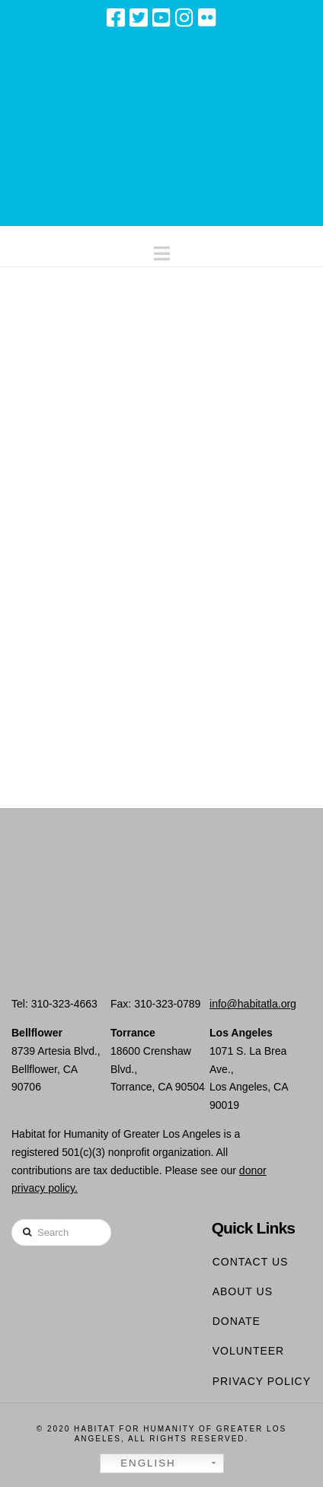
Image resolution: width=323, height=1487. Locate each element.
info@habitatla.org (252, 1004)
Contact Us (251, 1262)
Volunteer (249, 1351)
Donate (237, 1321)
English (140, 1463)
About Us (243, 1291)
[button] (162, 250)
